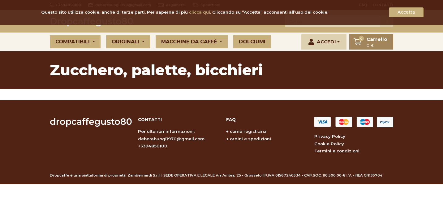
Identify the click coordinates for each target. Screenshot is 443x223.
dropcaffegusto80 (91, 121)
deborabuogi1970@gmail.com (171, 138)
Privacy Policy (329, 136)
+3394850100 (152, 145)
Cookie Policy (329, 143)
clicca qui (199, 12)
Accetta (406, 12)
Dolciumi (252, 41)
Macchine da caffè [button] (189, 41)
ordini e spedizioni (250, 138)
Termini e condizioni (336, 150)
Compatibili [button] (73, 41)
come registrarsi (248, 131)
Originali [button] (126, 41)
